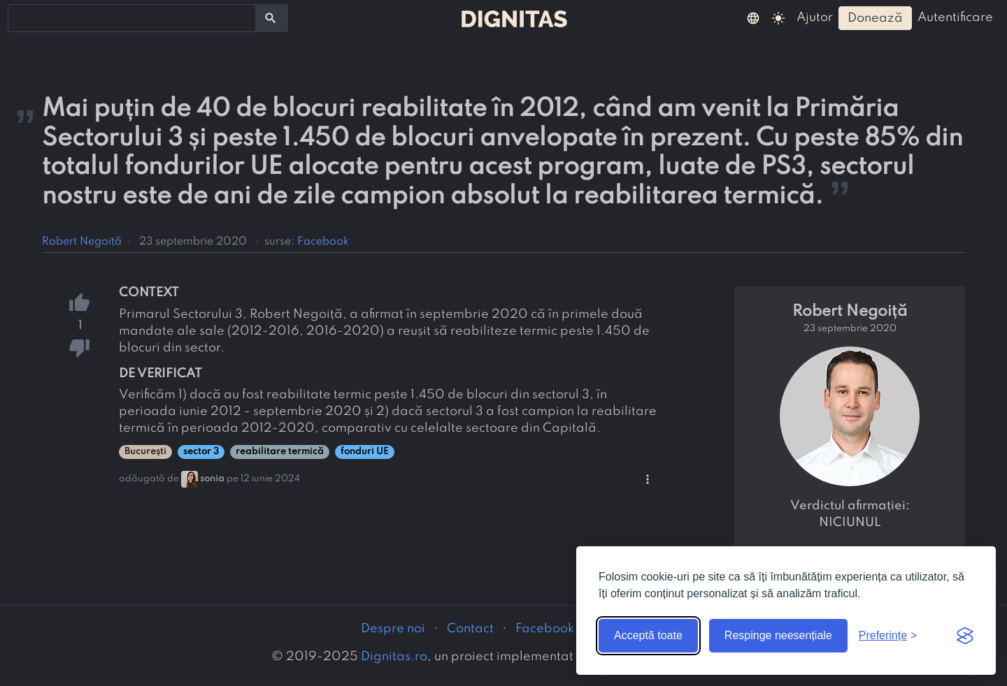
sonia (212, 478)
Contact (470, 628)
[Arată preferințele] (888, 635)
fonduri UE (365, 451)
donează (875, 18)
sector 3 (201, 451)
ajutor (815, 17)
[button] (753, 17)
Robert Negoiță (82, 241)
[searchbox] (21, 17)
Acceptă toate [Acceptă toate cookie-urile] (648, 635)
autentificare (955, 17)
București (145, 451)
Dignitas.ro (394, 656)
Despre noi (393, 628)
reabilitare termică (280, 451)
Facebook (323, 241)
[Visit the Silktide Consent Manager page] (965, 635)
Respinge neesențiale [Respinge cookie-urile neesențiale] (778, 635)
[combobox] (132, 18)
